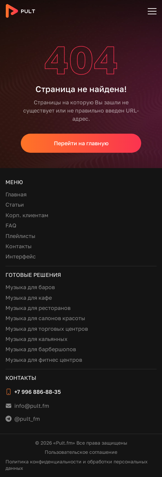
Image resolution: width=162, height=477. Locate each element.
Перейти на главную (81, 143)
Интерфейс (20, 256)
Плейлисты (20, 236)
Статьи (14, 204)
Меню (14, 182)
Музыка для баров (30, 287)
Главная (16, 194)
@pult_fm (27, 418)
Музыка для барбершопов (40, 349)
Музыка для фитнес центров (43, 359)
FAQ (10, 225)
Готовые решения (33, 274)
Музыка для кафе (28, 297)
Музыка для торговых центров (46, 328)
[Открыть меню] (152, 10)
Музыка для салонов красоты (45, 318)
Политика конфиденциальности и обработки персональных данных (76, 465)
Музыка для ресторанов (38, 307)
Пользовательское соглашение (81, 452)
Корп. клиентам (26, 215)
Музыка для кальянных (36, 339)
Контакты (18, 246)
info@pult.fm (31, 405)
